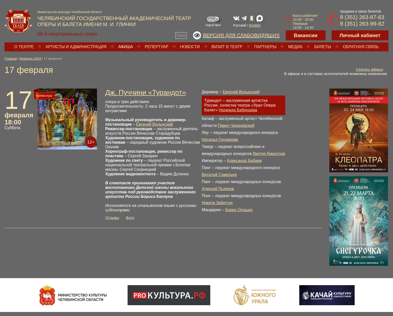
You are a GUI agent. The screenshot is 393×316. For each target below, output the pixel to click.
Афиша (125, 47)
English (255, 25)
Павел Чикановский (236, 125)
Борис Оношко (239, 210)
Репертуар (156, 47)
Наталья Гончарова (220, 139)
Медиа (295, 47)
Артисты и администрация (76, 47)
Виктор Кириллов (269, 153)
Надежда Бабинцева (238, 110)
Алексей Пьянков (218, 189)
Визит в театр (227, 47)
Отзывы (112, 217)
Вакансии (306, 35)
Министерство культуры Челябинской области (69, 12)
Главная (11, 58)
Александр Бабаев (244, 161)
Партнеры (265, 47)
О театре (24, 47)
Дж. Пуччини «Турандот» (145, 92)
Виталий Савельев (219, 175)
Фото (130, 217)
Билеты (322, 47)
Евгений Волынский (154, 124)
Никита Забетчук (217, 203)
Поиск (180, 35)
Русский (239, 25)
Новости (190, 47)
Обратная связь (361, 47)
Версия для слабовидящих (241, 35)
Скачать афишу (369, 69)
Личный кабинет (360, 35)
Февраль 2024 (30, 58)
